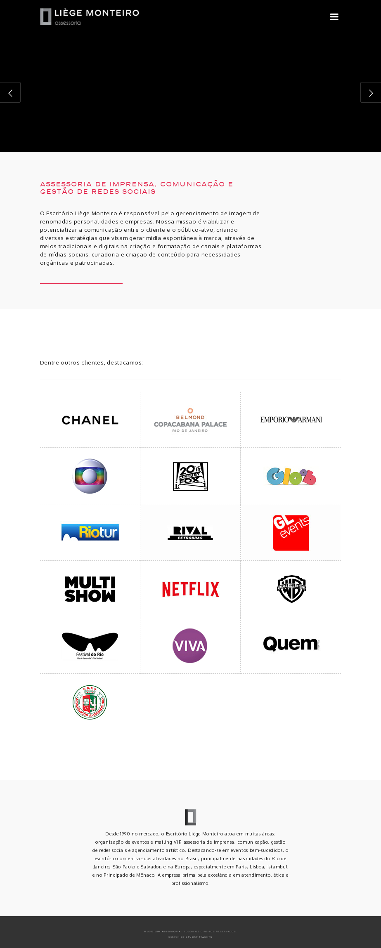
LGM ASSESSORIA (168, 932)
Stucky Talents (199, 937)
